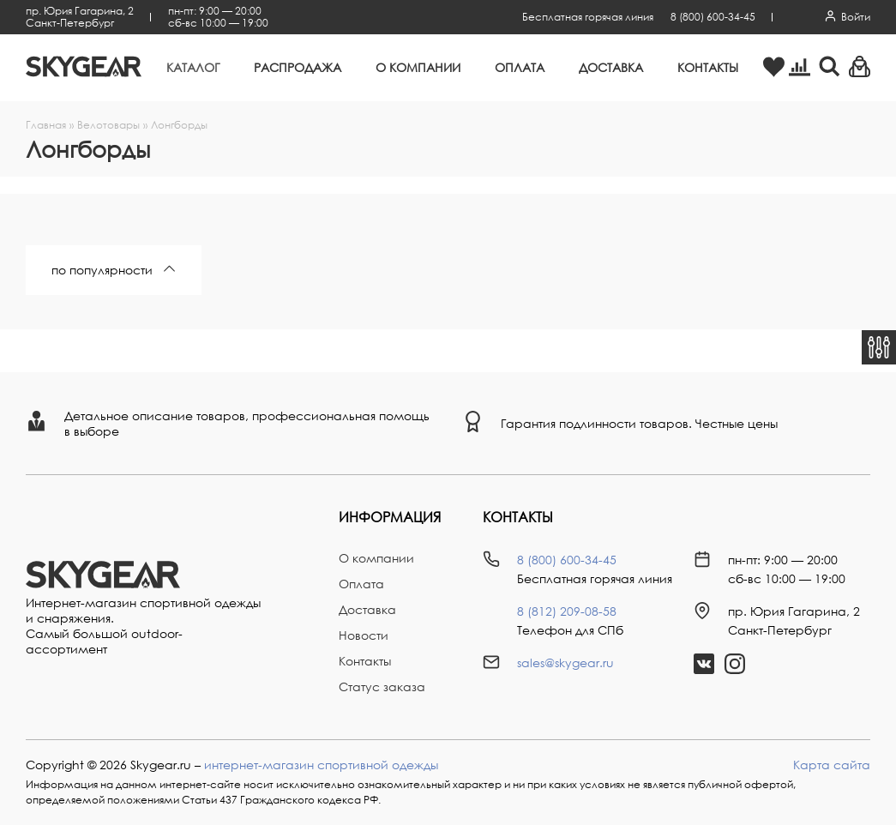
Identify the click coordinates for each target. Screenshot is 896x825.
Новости (363, 635)
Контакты (707, 67)
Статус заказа (382, 686)
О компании (418, 67)
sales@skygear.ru (565, 662)
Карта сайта (831, 764)
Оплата (519, 67)
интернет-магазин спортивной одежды (321, 764)
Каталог (192, 67)
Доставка (611, 67)
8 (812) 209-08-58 (566, 611)
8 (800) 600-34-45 (712, 16)
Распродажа (297, 67)
